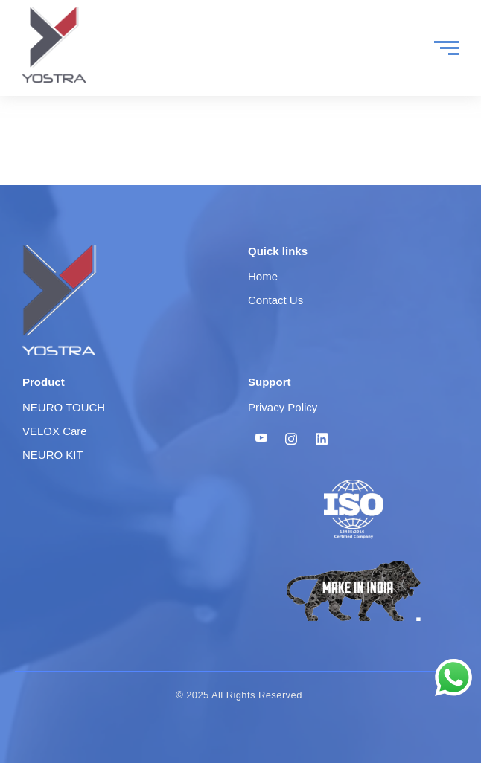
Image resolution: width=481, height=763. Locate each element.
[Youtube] (261, 439)
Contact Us (275, 300)
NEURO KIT (52, 454)
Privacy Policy (282, 407)
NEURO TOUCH (63, 407)
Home (263, 276)
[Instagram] (291, 439)
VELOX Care (54, 431)
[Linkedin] (321, 439)
